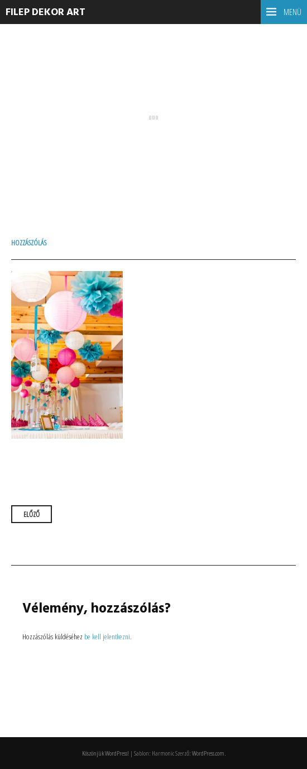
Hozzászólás (28, 243)
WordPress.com (208, 752)
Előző (31, 514)
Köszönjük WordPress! (105, 752)
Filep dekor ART (45, 12)
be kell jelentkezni (107, 637)
